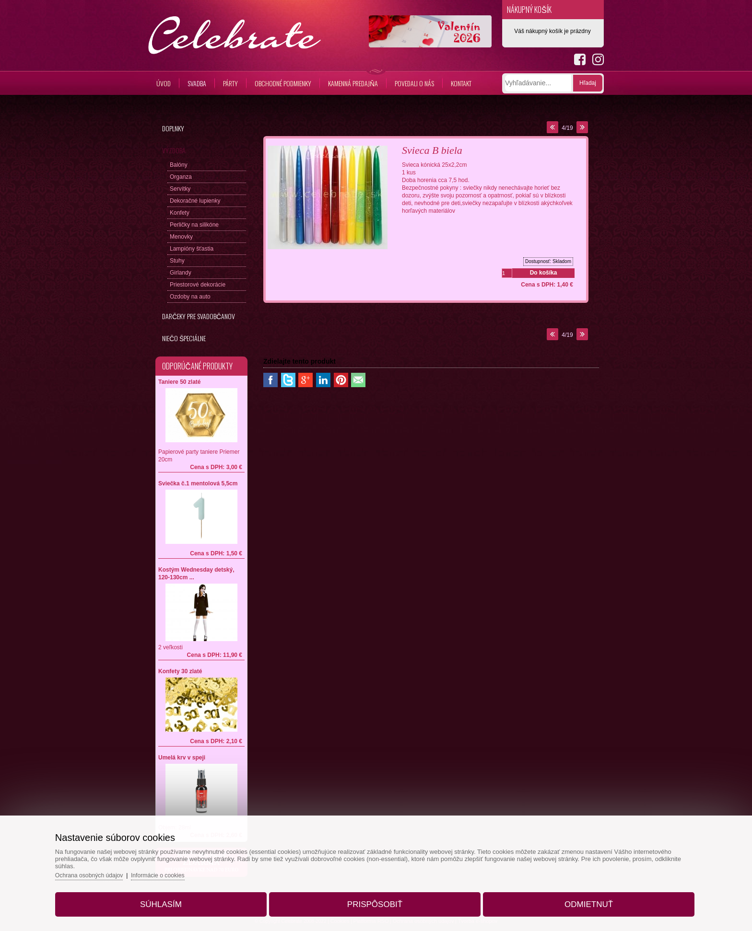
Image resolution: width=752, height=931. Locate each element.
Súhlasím (174, 899)
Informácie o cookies (183, 870)
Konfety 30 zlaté (180, 671)
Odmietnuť (575, 899)
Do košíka (543, 272)
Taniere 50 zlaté (179, 382)
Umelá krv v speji (181, 757)
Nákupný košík (529, 9)
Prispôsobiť (374, 899)
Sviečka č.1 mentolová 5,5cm (197, 483)
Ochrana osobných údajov (111, 870)
